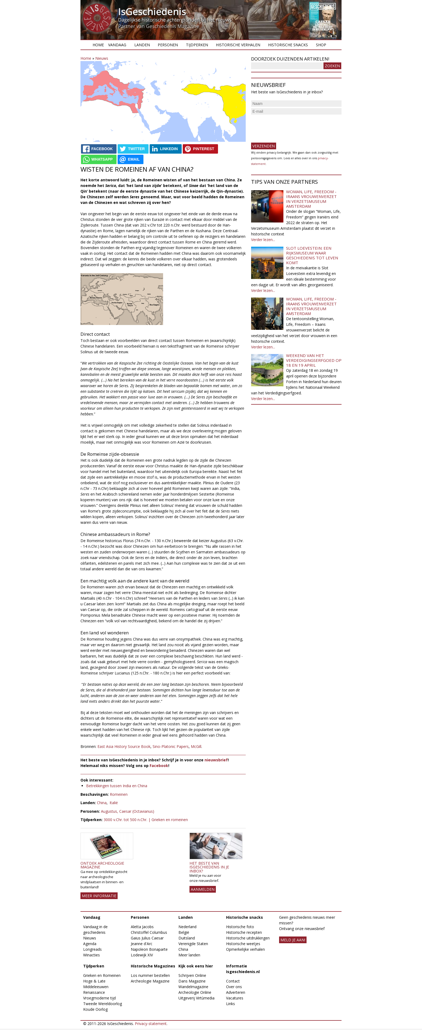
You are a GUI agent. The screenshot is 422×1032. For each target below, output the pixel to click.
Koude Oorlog (95, 1009)
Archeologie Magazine (150, 981)
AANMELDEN (202, 889)
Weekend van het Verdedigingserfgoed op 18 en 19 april (314, 360)
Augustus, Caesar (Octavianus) (127, 811)
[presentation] (292, 126)
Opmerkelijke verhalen (245, 949)
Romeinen (119, 794)
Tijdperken (197, 44)
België (183, 932)
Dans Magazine (192, 981)
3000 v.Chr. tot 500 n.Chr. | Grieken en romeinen (146, 819)
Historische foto (240, 926)
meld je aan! (292, 939)
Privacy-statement (151, 1023)
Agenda (89, 943)
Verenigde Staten (193, 943)
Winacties (91, 954)
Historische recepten (244, 932)
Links (230, 1003)
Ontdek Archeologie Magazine (102, 865)
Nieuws (101, 58)
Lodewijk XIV (142, 954)
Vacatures (234, 998)
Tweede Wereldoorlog (102, 1003)
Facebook (159, 765)
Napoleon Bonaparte (149, 949)
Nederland (187, 926)
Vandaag (117, 44)
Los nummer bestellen (150, 975)
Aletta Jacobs (142, 926)
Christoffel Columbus (149, 932)
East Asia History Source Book (123, 746)
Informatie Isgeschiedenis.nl (243, 968)
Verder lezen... (263, 239)
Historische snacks (288, 44)
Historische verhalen (238, 44)
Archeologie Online (194, 992)
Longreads (92, 949)
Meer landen (189, 954)
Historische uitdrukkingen (248, 938)
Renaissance (94, 992)
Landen (142, 44)
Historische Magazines (153, 966)
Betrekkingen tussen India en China (116, 785)
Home (98, 44)
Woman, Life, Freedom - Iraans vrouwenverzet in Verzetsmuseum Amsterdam (311, 199)
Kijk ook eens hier (195, 966)
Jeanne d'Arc (141, 943)
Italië (114, 802)
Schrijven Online (192, 975)
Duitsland (186, 938)
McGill (196, 746)
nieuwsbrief (216, 759)
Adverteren (235, 992)
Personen (168, 44)
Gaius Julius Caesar (147, 938)
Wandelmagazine (193, 986)
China (102, 802)
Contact (233, 981)
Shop (321, 44)
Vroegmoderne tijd (99, 998)
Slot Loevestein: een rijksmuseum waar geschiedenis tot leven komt (312, 255)
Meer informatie (99, 895)
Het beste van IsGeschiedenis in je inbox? (209, 867)
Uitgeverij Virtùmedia (196, 998)
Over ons (234, 986)
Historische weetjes (243, 943)
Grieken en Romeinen (102, 975)
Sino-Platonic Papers (171, 746)
